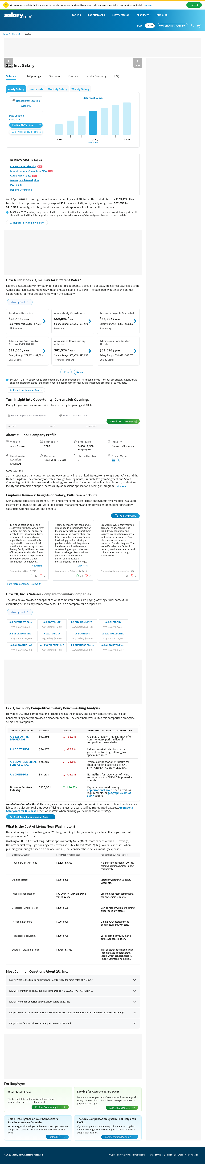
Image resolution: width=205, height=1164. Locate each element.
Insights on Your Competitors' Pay (31, 171)
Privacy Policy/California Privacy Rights (126, 1154)
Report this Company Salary (27, 222)
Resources (144, 15)
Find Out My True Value (26, 125)
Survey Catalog (122, 15)
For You (77, 15)
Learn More (147, 5)
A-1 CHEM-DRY (19, 774)
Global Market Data (23, 175)
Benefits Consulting (21, 189)
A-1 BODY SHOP (19, 749)
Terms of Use (154, 1154)
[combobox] (31, 415)
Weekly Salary (80, 89)
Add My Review (125, 516)
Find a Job (163, 15)
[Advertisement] (73, 252)
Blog (140, 25)
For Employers (97, 15)
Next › (79, 372)
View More (121, 486)
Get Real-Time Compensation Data (29, 816)
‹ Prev (66, 372)
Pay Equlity (16, 184)
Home (5, 33)
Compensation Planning (172, 25)
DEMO (150, 25)
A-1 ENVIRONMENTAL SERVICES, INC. (23, 763)
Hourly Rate (36, 89)
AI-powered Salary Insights (26, 131)
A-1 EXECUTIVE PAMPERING (19, 738)
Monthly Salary (58, 89)
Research (16, 33)
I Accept (194, 5)
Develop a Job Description (24, 180)
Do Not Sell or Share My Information (181, 1154)
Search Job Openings (123, 421)
